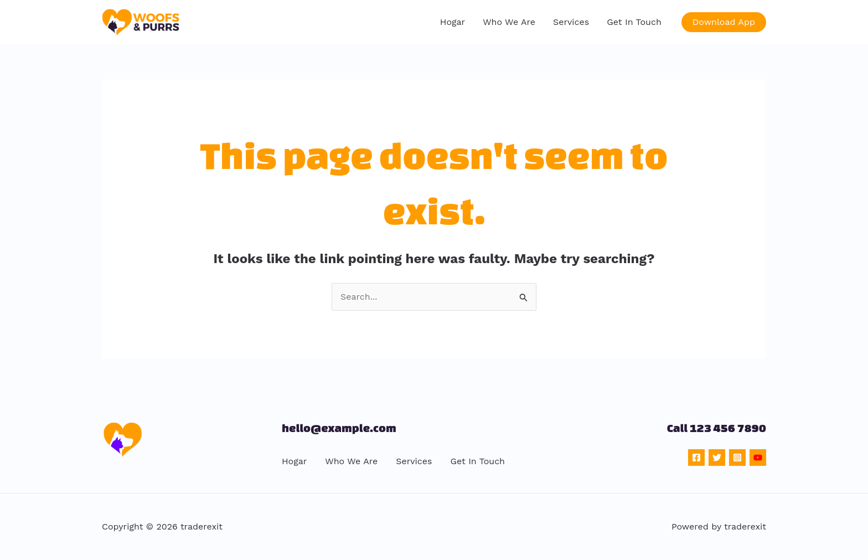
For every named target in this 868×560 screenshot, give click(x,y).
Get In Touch (634, 22)
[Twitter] (717, 457)
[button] (723, 22)
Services (571, 22)
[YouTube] (758, 457)
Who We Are (509, 22)
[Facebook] (696, 457)
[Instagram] (737, 457)
